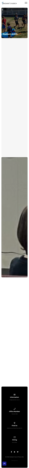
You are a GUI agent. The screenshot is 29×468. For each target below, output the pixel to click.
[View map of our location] (14, 422)
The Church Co (14, 460)
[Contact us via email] (14, 394)
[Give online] (14, 437)
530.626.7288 (14, 413)
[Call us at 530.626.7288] (14, 408)
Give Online (14, 442)
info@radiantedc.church (15, 399)
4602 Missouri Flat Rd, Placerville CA (14, 428)
